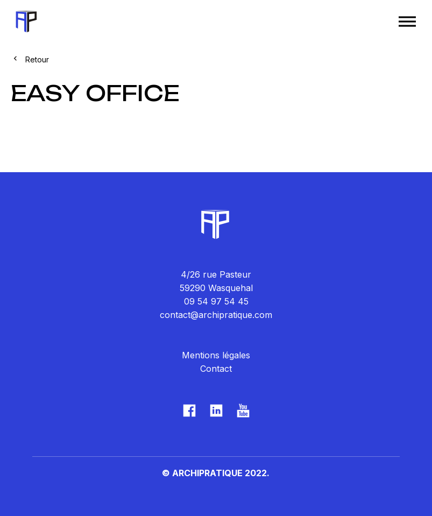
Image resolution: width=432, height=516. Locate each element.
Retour (37, 59)
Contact (216, 368)
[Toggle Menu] (407, 21)
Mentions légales (216, 355)
